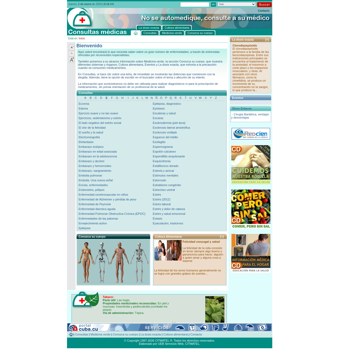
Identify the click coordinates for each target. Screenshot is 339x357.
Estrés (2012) (161, 199)
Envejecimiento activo (93, 223)
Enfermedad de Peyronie (95, 204)
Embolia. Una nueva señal (96, 180)
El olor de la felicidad (92, 127)
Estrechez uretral (164, 189)
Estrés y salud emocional (169, 213)
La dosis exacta (151, 334)
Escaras (158, 118)
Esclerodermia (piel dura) (169, 122)
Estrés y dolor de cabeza (169, 209)
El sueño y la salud (91, 132)
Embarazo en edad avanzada (98, 151)
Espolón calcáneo (164, 151)
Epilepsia (85, 228)
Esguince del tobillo (165, 137)
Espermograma (163, 146)
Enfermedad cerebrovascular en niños (103, 194)
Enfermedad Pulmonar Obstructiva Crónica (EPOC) (112, 213)
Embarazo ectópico (91, 146)
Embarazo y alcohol (91, 161)
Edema (83, 108)
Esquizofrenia (162, 161)
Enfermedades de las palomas (98, 218)
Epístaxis (159, 108)
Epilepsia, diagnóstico (167, 103)
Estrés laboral (162, 204)
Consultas (81, 334)
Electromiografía (89, 137)
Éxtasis (157, 218)
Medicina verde (101, 334)
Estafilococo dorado (166, 165)
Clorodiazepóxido (245, 45)
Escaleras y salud (164, 113)
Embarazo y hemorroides (95, 165)
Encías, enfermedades (93, 185)
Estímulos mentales (165, 175)
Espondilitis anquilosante (169, 156)
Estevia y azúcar (163, 170)
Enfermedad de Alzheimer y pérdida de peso (107, 199)
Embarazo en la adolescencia (98, 156)
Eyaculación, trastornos (168, 223)
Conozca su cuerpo (125, 334)
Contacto (263, 10)
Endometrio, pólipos (91, 189)
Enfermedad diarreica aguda (97, 209)
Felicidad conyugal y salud (201, 241)
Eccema (84, 103)
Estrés (157, 194)
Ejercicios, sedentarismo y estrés (100, 118)
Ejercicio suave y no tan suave (98, 113)
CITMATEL (192, 343)
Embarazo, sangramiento (95, 170)
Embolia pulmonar (90, 175)
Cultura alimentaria (175, 334)
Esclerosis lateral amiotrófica (171, 127)
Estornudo (159, 180)
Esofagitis (159, 142)
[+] (222, 236)
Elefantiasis (86, 142)
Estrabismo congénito (167, 185)
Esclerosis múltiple (165, 132)
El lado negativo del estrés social (100, 122)
